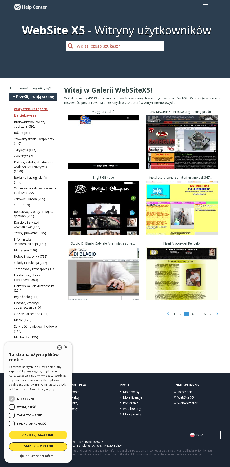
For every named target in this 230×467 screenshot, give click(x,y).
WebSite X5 (185, 397)
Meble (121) (22, 320)
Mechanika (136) (26, 337)
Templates (83, 445)
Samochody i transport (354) (34, 269)
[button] (38, 456)
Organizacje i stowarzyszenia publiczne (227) (35, 190)
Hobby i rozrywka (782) (30, 256)
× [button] (65, 347)
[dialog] (38, 402)
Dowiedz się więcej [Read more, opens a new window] (41, 389)
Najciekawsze (25, 115)
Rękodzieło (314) (26, 297)
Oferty (73, 408)
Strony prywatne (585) (30, 233)
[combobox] (59, 347)
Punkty (73, 403)
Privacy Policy (113, 445)
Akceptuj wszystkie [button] (38, 435)
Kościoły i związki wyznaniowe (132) (27, 224)
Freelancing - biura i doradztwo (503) (28, 277)
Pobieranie (130, 403)
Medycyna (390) (25, 250)
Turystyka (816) (25, 150)
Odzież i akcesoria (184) (31, 314)
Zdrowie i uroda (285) (29, 199)
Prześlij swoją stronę (33, 96)
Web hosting (132, 408)
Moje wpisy (131, 392)
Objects (97, 445)
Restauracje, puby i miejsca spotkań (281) (34, 213)
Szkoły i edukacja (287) (30, 263)
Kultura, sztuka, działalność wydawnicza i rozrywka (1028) (33, 166)
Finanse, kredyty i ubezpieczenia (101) (28, 305)
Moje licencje (132, 397)
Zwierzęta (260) (25, 156)
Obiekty (74, 397)
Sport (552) (22, 205)
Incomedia (185, 392)
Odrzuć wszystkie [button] (38, 446)
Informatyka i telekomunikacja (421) (30, 241)
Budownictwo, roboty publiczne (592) (29, 124)
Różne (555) (22, 132)
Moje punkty (132, 414)
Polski (204, 435)
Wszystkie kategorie (31, 109)
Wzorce (74, 392)
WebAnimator (187, 403)
